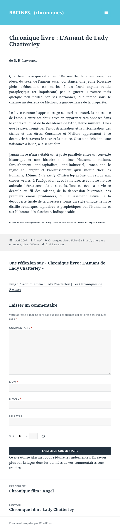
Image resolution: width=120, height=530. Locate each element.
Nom (14, 382)
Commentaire (20, 328)
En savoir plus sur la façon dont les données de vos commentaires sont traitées (57, 462)
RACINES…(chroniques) (36, 12)
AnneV (38, 240)
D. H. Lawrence (55, 244)
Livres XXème (31, 244)
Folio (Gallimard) (81, 240)
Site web (15, 415)
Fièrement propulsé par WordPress (30, 523)
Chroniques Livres (59, 240)
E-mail (15, 398)
